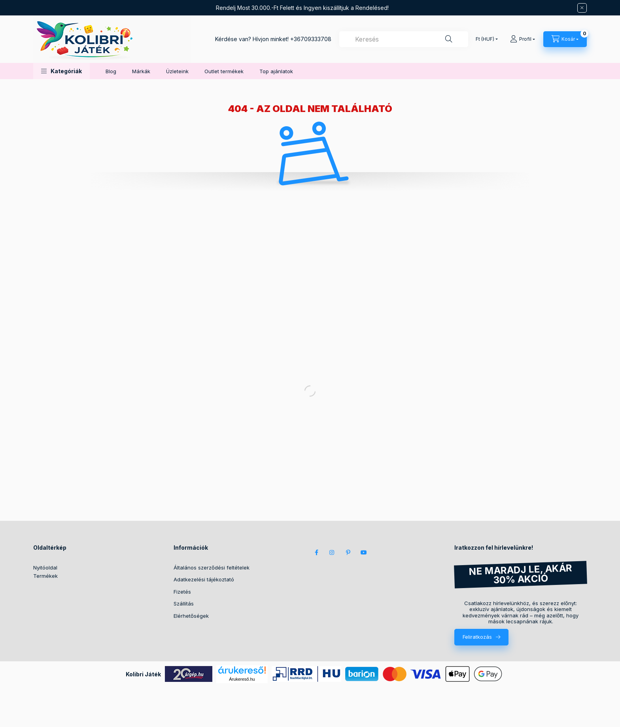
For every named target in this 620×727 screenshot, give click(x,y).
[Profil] (522, 39)
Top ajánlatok (276, 71)
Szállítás (184, 603)
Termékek (45, 576)
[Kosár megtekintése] (565, 39)
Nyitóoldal (45, 567)
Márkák (141, 71)
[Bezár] (582, 8)
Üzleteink (177, 71)
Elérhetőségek (191, 616)
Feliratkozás (477, 637)
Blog (111, 71)
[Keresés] (448, 39)
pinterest (348, 552)
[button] (61, 71)
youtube (364, 552)
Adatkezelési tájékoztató (204, 579)
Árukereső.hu (242, 679)
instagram (332, 552)
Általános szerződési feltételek (212, 567)
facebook (316, 552)
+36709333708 (310, 39)
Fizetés (182, 591)
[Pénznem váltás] (485, 39)
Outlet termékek (224, 71)
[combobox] (403, 39)
